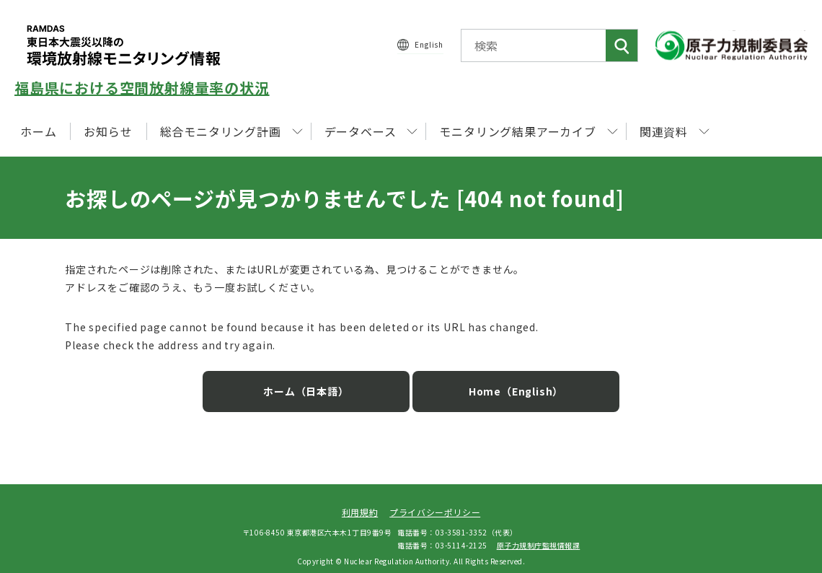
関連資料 (675, 131)
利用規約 (360, 503)
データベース (371, 131)
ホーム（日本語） (317, 382)
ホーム (38, 131)
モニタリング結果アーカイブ (528, 131)
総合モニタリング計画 (231, 131)
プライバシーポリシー (434, 503)
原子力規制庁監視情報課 (538, 535)
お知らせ (108, 131)
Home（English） (504, 382)
